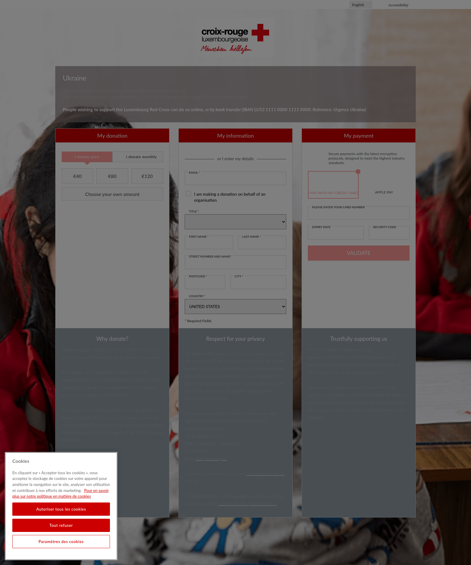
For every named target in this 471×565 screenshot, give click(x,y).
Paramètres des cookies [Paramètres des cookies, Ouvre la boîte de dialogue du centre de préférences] (61, 541)
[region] (61, 506)
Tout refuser (61, 525)
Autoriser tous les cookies (61, 509)
